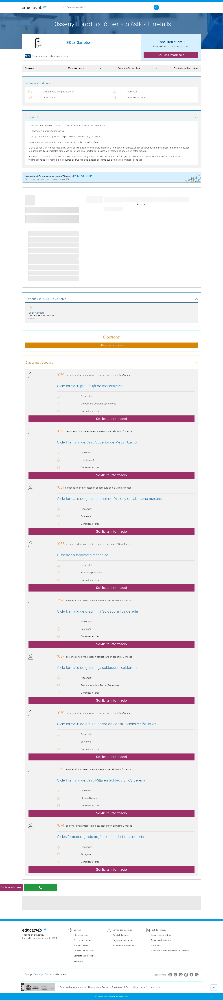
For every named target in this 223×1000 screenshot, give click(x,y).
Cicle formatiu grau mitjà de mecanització (90, 386)
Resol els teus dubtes (161, 935)
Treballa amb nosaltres (84, 951)
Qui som (77, 930)
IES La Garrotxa (78, 43)
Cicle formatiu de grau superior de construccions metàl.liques (106, 724)
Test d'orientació (158, 930)
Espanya (28, 974)
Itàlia (57, 974)
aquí (158, 987)
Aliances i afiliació (82, 945)
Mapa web (78, 961)
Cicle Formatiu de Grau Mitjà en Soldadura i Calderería (101, 780)
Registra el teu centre (122, 940)
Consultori (156, 945)
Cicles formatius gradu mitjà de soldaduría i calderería (100, 837)
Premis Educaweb (120, 935)
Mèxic (63, 974)
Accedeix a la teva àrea (123, 945)
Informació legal (81, 935)
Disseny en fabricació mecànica (82, 555)
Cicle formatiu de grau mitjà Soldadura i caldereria (97, 611)
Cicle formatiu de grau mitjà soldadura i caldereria (97, 668)
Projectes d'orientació (161, 940)
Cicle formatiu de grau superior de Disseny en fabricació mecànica (111, 499)
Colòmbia (49, 974)
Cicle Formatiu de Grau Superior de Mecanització (97, 442)
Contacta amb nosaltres (85, 956)
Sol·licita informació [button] (171, 55)
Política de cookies (82, 940)
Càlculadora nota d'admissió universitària (170, 951)
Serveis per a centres (122, 930)
